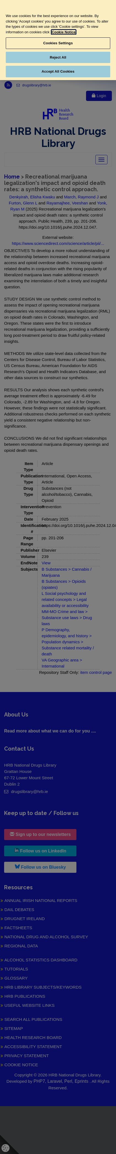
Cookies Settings (58, 43)
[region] (58, 40)
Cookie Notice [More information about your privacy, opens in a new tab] (64, 32)
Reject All (58, 57)
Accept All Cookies (58, 71)
